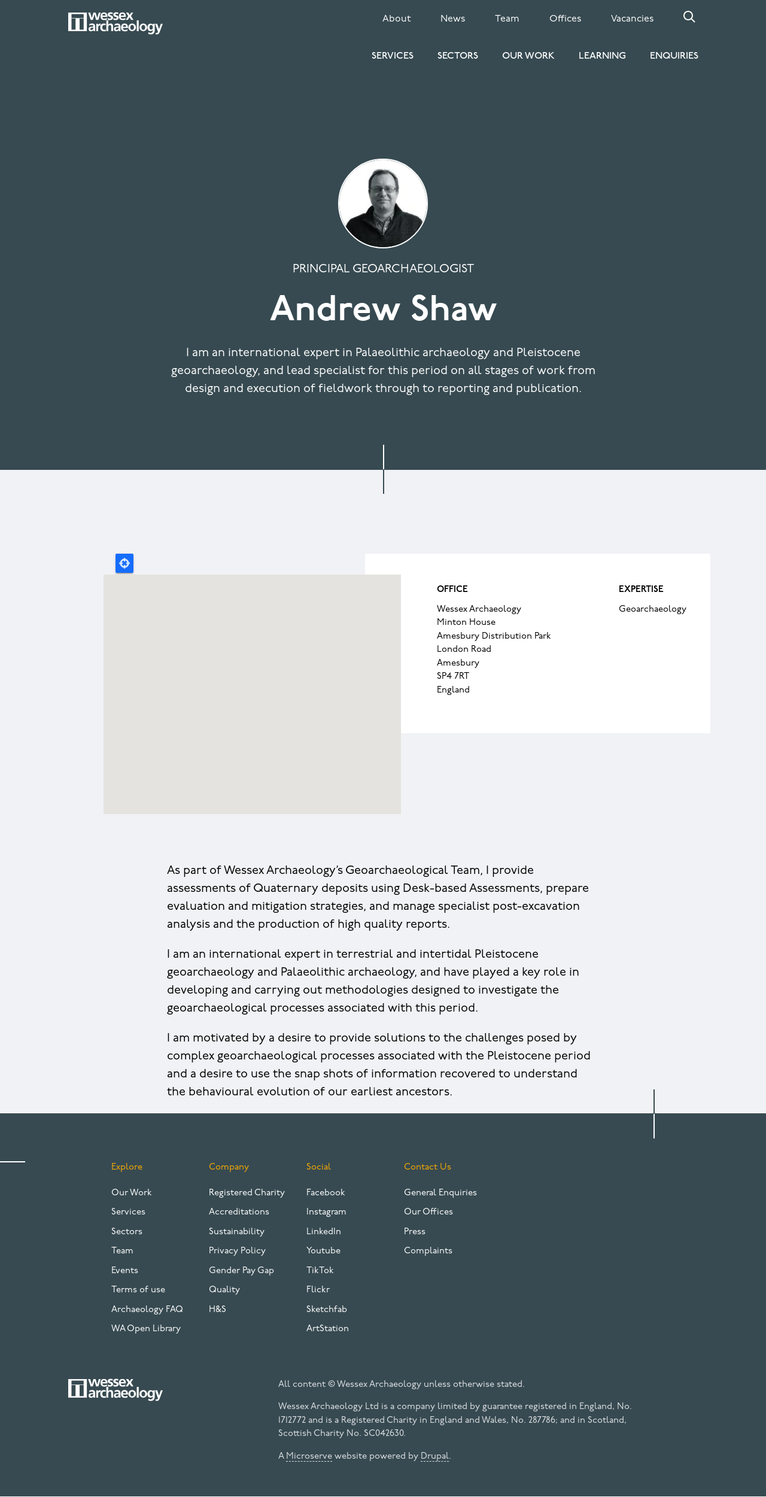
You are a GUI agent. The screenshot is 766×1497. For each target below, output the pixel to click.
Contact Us (427, 1167)
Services (393, 56)
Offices (565, 19)
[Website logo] (115, 23)
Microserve (309, 1456)
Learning (602, 56)
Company (229, 1167)
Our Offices (428, 1212)
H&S (217, 1309)
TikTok (320, 1271)
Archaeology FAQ (147, 1309)
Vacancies (632, 19)
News (452, 19)
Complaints (428, 1251)
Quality (224, 1290)
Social (318, 1167)
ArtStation (327, 1329)
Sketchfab (326, 1309)
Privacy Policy (237, 1251)
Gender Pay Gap (241, 1271)
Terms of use (138, 1290)
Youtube (323, 1251)
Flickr (318, 1290)
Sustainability (237, 1232)
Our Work (528, 56)
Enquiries (674, 56)
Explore (126, 1167)
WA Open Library (146, 1329)
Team (507, 19)
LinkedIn (323, 1232)
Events (124, 1271)
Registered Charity (247, 1193)
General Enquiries (440, 1193)
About (396, 19)
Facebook (325, 1193)
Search (689, 17)
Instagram (326, 1212)
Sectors (457, 56)
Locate (124, 563)
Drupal (435, 1456)
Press (414, 1232)
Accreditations (239, 1212)
